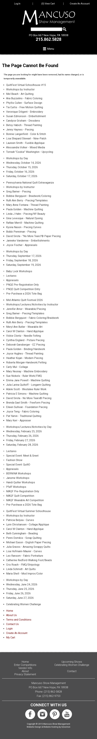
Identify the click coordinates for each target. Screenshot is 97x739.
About (25, 671)
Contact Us (12, 624)
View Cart (48, 3)
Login (9, 628)
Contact (71, 671)
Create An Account (80, 3)
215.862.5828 (48, 39)
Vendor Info (25, 668)
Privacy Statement (25, 674)
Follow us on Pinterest (55, 714)
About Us (11, 615)
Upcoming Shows (72, 661)
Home (9, 610)
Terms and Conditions (18, 619)
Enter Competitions (25, 664)
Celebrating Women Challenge (71, 664)
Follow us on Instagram (42, 714)
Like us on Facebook (30, 714)
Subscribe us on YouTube (67, 714)
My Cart (10, 637)
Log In (17, 3)
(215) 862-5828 (53, 691)
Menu (50, 48)
